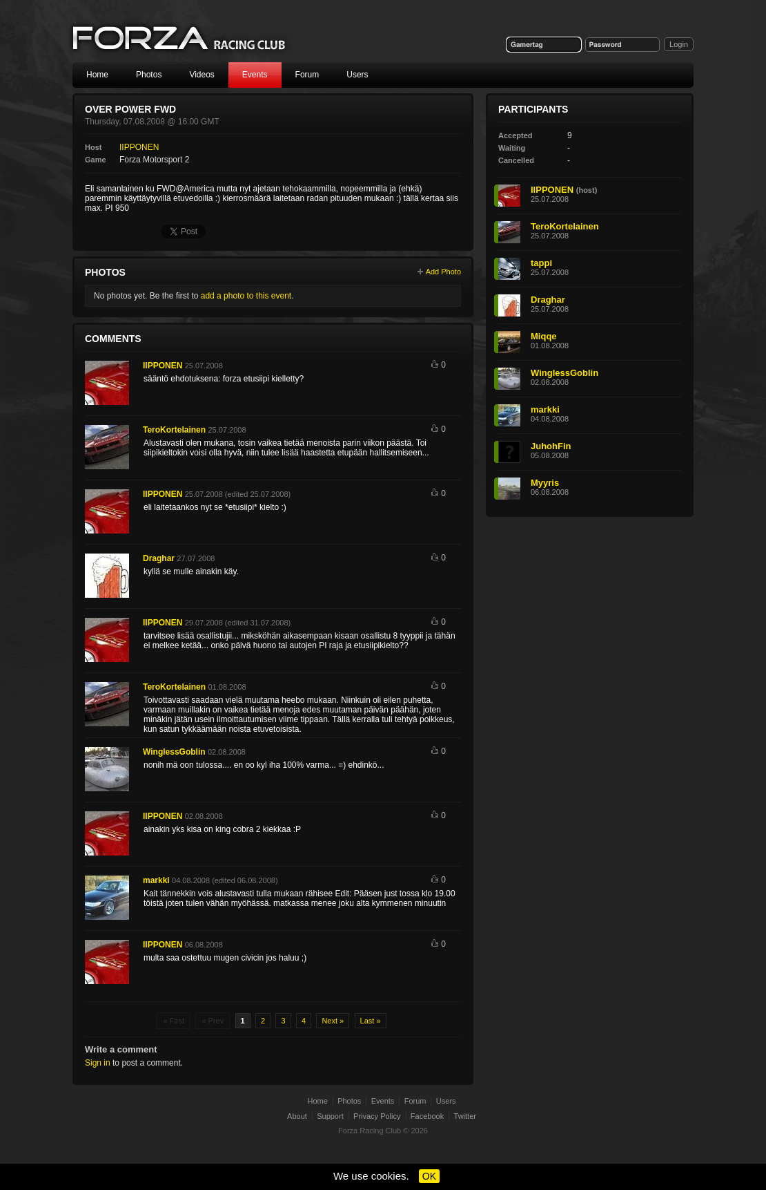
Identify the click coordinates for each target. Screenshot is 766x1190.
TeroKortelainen (174, 430)
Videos (201, 74)
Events (255, 74)
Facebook (427, 1116)
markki (156, 880)
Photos (148, 74)
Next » (333, 1021)
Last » (370, 1021)
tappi (541, 263)
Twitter (465, 1116)
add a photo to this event (246, 296)
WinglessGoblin (174, 752)
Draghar (159, 558)
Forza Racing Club (180, 39)
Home (97, 74)
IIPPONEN (139, 147)
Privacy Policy (376, 1116)
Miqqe (544, 336)
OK (429, 1176)
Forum (307, 74)
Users (357, 74)
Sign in (97, 1063)
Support (330, 1116)
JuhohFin (551, 446)
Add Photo (443, 271)
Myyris (545, 483)
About (297, 1116)
